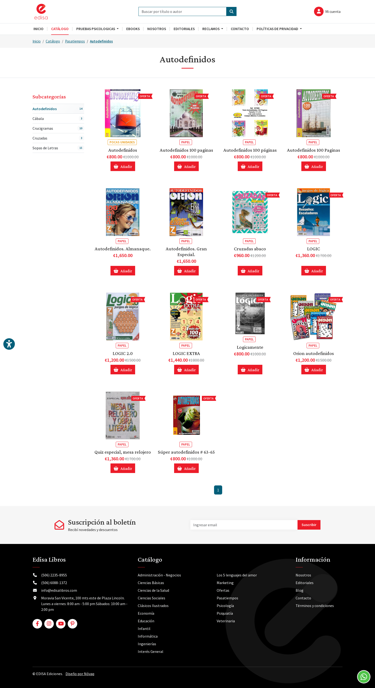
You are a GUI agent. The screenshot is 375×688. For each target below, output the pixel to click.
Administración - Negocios (159, 575)
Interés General (150, 651)
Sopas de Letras (58, 147)
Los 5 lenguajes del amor (237, 575)
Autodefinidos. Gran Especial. (186, 251)
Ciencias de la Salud (153, 590)
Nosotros (303, 575)
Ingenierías (147, 643)
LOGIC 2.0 (123, 353)
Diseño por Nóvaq (80, 673)
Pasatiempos (75, 41)
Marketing (225, 582)
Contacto (303, 598)
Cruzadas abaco (250, 248)
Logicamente (250, 347)
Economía (146, 613)
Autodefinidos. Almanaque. (123, 248)
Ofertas (223, 590)
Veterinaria (226, 620)
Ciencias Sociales (151, 598)
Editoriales (305, 582)
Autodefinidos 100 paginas (186, 150)
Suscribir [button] (309, 524)
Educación (146, 620)
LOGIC (313, 248)
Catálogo (53, 41)
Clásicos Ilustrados (153, 605)
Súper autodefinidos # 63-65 (186, 452)
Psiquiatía (225, 613)
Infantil (144, 628)
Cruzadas (58, 138)
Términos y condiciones (315, 605)
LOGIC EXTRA (186, 353)
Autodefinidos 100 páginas (250, 150)
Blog (299, 590)
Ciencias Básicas (151, 582)
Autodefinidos (101, 41)
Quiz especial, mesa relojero (122, 452)
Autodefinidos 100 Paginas (313, 150)
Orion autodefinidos (313, 353)
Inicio (37, 41)
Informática (148, 636)
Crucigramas (58, 128)
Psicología (225, 605)
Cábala (58, 118)
